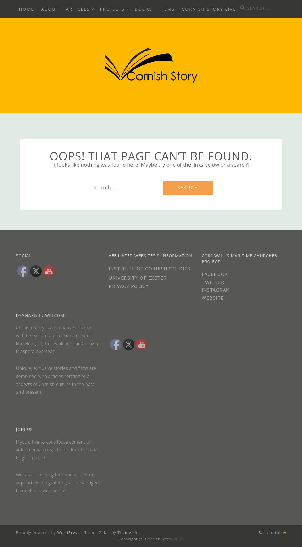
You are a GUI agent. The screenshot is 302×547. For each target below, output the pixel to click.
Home (26, 9)
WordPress (68, 532)
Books (144, 9)
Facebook (215, 274)
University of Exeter (138, 278)
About (50, 9)
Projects (112, 9)
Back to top (272, 532)
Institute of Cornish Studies (150, 268)
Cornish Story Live (209, 9)
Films (167, 9)
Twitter (213, 282)
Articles (78, 9)
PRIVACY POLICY (130, 286)
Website (213, 298)
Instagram (216, 290)
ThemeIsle (128, 532)
